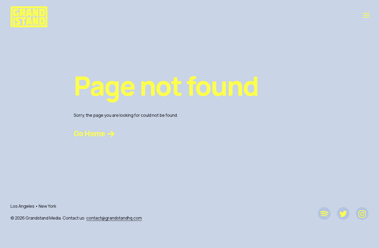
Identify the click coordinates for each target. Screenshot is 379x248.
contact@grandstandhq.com (114, 218)
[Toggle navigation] (366, 15)
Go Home (95, 133)
